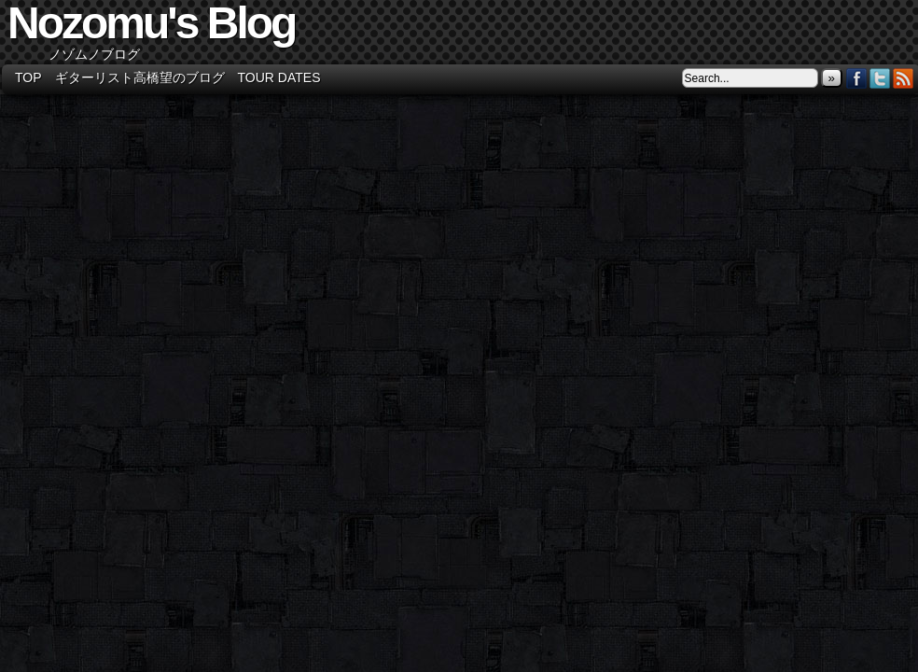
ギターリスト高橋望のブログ (140, 77)
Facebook (857, 78)
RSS (903, 78)
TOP (28, 77)
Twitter (880, 78)
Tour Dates (279, 77)
